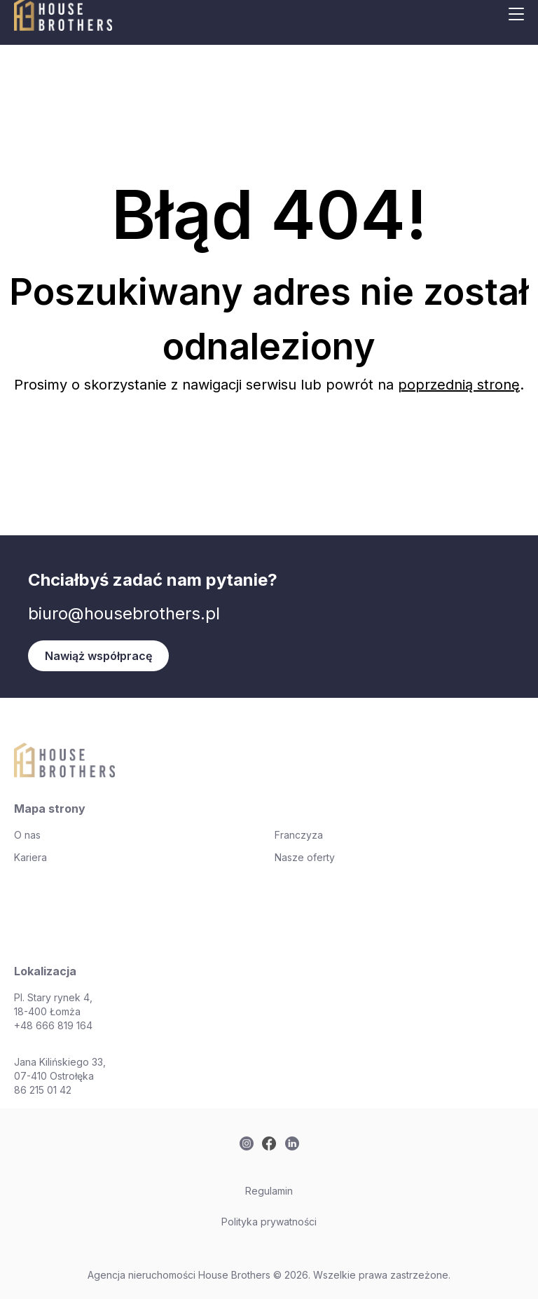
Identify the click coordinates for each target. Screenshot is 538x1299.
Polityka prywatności (269, 1222)
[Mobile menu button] (516, 14)
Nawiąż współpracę (98, 656)
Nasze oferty (305, 857)
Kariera (30, 857)
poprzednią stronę (459, 384)
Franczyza (299, 835)
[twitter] (247, 1143)
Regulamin (269, 1191)
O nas (27, 835)
